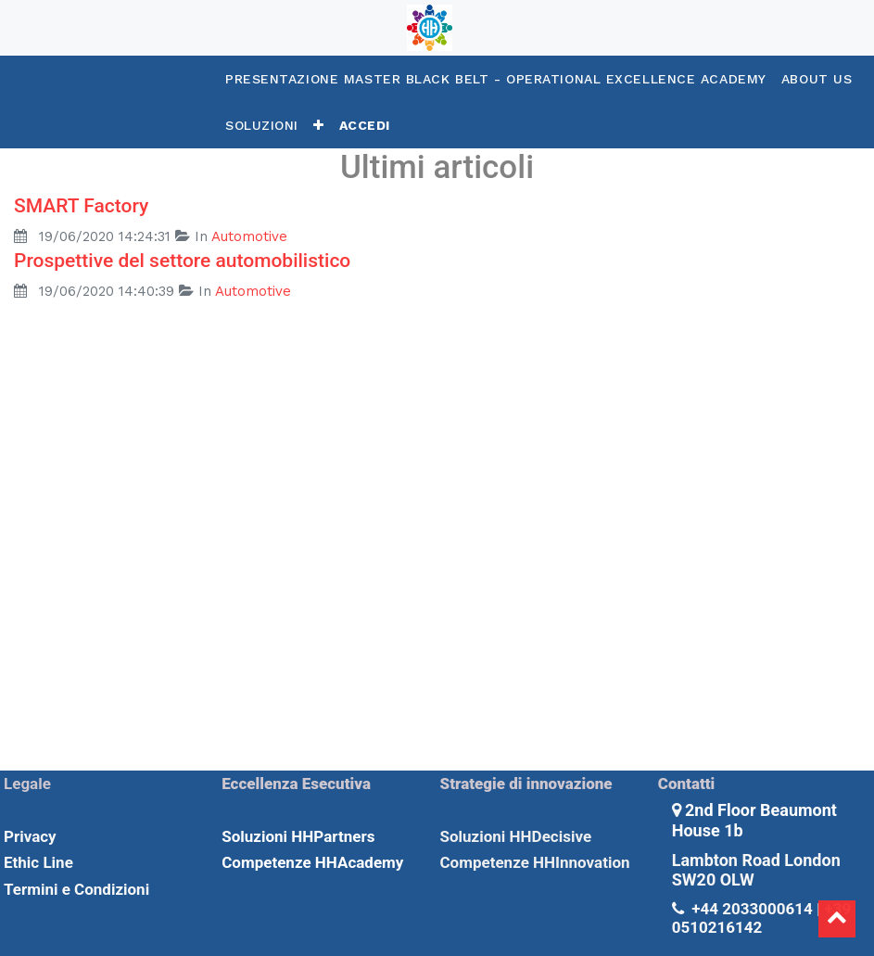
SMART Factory (81, 206)
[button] (319, 125)
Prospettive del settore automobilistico (182, 260)
